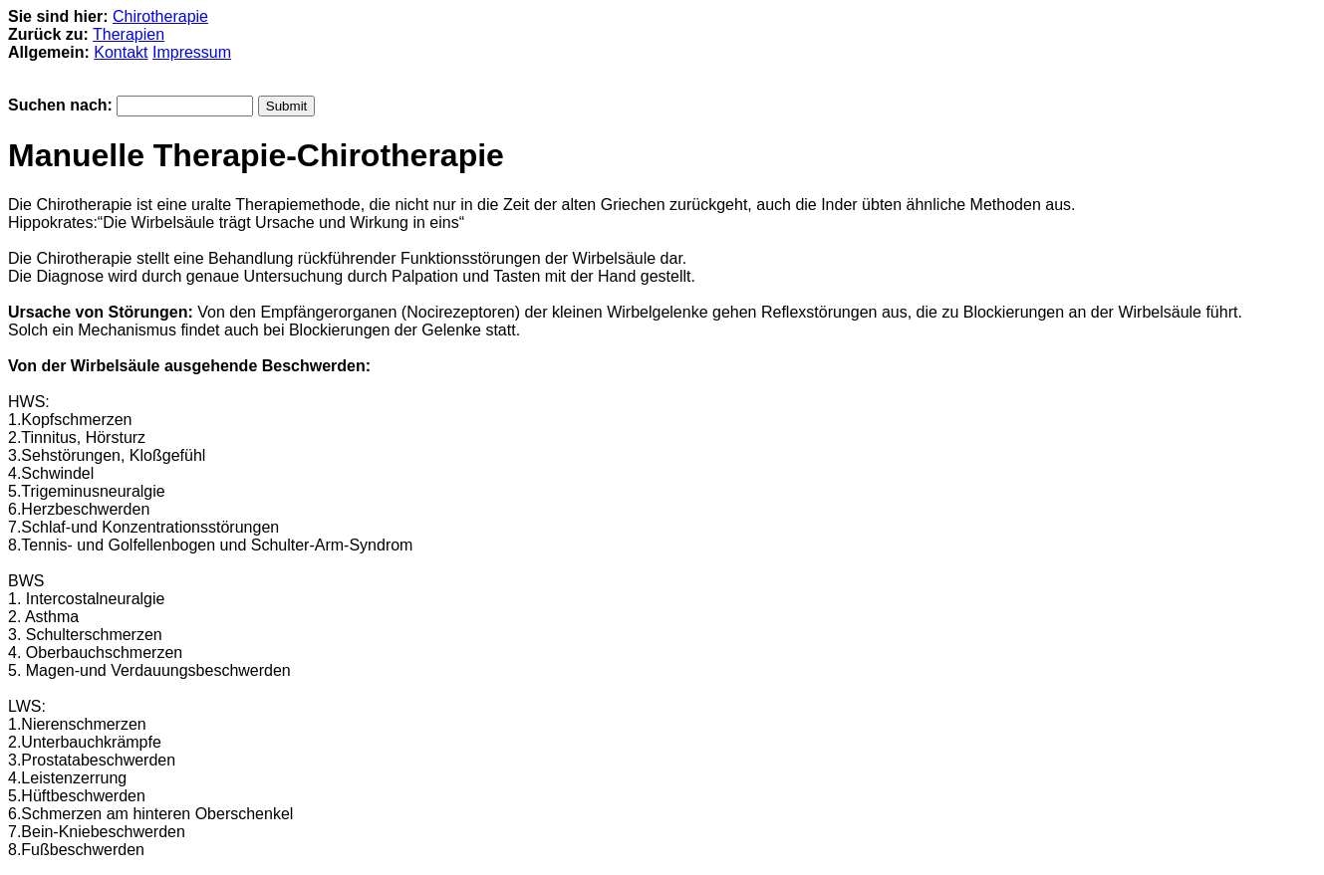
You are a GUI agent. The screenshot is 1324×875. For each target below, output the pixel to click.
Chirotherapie (160, 16)
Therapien (128, 34)
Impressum (191, 52)
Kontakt (120, 52)
